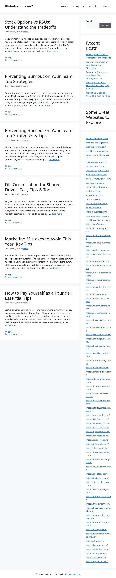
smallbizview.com (94, 195)
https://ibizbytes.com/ (96, 294)
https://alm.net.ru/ (95, 541)
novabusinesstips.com (97, 187)
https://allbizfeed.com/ (97, 473)
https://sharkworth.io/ (96, 448)
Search (89, 21)
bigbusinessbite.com (96, 146)
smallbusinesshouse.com (98, 220)
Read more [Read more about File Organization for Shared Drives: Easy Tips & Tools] (56, 213)
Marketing (93, 6)
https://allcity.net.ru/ (96, 557)
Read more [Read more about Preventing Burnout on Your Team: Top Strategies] (44, 105)
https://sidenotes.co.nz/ (97, 423)
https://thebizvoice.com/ (98, 261)
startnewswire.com (95, 182)
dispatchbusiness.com (97, 203)
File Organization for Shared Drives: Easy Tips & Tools (33, 187)
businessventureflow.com (98, 178)
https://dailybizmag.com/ (98, 250)
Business (64, 6)
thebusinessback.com (96, 162)
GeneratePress (74, 574)
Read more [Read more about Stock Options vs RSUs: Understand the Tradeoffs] (52, 51)
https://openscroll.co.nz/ (98, 415)
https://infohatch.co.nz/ (97, 427)
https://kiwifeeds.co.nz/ (97, 419)
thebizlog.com (93, 191)
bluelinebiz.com (93, 207)
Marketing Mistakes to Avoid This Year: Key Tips (38, 241)
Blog (9, 57)
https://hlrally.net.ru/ (96, 553)
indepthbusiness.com (96, 211)
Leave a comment (15, 60)
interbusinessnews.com (97, 215)
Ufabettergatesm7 (19, 6)
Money (106, 6)
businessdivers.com (95, 166)
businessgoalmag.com (97, 138)
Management (78, 6)
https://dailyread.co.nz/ (97, 367)
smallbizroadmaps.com (97, 151)
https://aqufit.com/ (95, 224)
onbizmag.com (93, 199)
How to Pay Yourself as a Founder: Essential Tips (39, 295)
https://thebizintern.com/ (98, 503)
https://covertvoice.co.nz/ (98, 334)
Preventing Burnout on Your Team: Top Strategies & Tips (39, 132)
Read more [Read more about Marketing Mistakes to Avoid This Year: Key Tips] (54, 268)
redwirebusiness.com (96, 174)
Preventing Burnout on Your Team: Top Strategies (39, 78)
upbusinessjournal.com (97, 170)
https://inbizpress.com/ (97, 478)
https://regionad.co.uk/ (97, 561)
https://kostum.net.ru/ (97, 545)
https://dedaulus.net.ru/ (97, 549)
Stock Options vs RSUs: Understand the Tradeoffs (30, 24)
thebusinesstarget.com (97, 142)
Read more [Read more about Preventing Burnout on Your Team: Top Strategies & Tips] (54, 159)
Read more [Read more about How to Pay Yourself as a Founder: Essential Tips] (10, 325)
